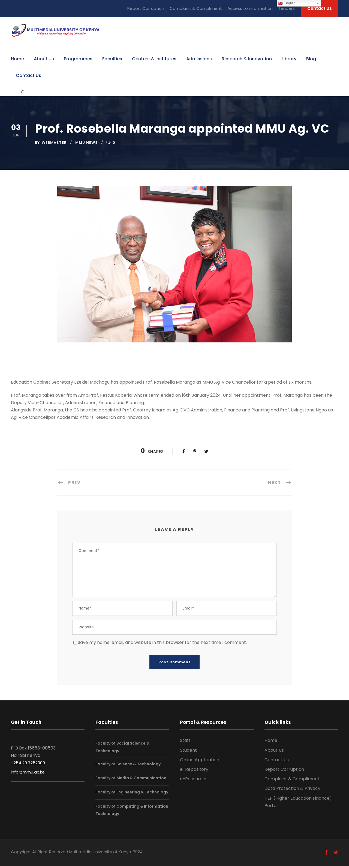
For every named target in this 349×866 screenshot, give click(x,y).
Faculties (112, 59)
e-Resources (193, 779)
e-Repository (194, 769)
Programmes (78, 59)
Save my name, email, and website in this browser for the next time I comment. (162, 642)
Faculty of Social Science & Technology (122, 747)
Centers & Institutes (154, 59)
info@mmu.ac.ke (28, 772)
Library (289, 59)
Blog (311, 59)
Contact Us (319, 8)
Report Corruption (145, 8)
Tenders (286, 8)
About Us (44, 59)
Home (17, 59)
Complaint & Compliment (196, 8)
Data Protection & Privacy (292, 788)
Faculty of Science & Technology (128, 764)
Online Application (199, 760)
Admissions (199, 59)
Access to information (250, 8)
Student (188, 750)
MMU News (86, 142)
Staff (185, 740)
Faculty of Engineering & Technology (131, 792)
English (287, 3)
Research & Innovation (247, 59)
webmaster (54, 142)
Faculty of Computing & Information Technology (131, 810)
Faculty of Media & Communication (130, 778)
